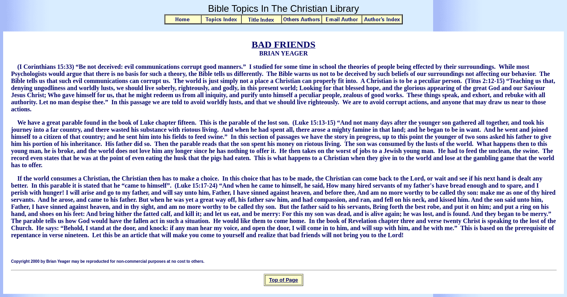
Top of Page (283, 280)
